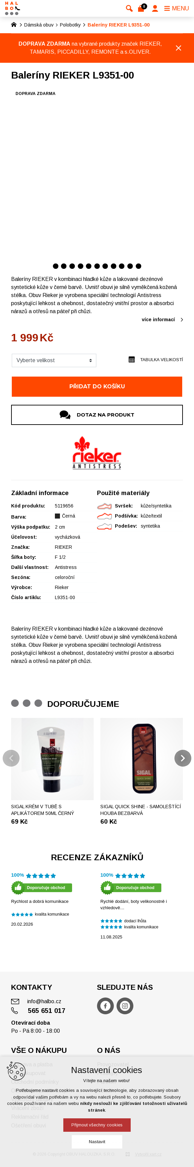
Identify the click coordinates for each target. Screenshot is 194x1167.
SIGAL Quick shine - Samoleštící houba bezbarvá (140, 810)
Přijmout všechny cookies (97, 1124)
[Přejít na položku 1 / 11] (55, 266)
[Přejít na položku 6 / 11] (97, 266)
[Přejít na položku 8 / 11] (113, 266)
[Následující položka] (182, 758)
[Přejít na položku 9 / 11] (121, 266)
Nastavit (97, 1141)
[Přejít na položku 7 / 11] (105, 266)
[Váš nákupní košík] (142, 8)
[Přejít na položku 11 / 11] (138, 266)
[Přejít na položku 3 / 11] (72, 266)
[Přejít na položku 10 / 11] (130, 266)
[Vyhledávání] (129, 8)
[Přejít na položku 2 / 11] (63, 266)
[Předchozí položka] (11, 758)
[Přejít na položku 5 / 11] (88, 266)
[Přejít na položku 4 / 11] (80, 266)
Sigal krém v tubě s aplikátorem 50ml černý (42, 810)
